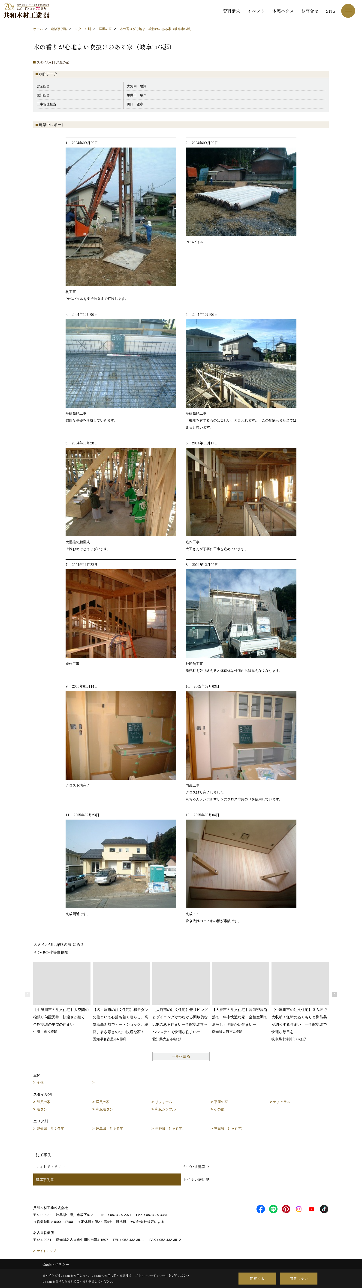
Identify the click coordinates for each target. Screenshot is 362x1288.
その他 (219, 1109)
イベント (256, 11)
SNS (330, 11)
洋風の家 (103, 1102)
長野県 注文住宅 (169, 1129)
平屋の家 (221, 1102)
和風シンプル (165, 1109)
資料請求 (231, 11)
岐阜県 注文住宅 (110, 1129)
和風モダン (104, 1109)
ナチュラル (281, 1102)
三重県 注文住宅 (228, 1129)
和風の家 (44, 1102)
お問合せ (310, 11)
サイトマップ (46, 1251)
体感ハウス (283, 11)
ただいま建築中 (196, 1166)
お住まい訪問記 (196, 1179)
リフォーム (163, 1102)
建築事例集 (45, 1179)
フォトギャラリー (50, 1166)
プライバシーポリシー (150, 1275)
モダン (42, 1109)
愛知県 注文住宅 (50, 1129)
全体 (40, 1082)
